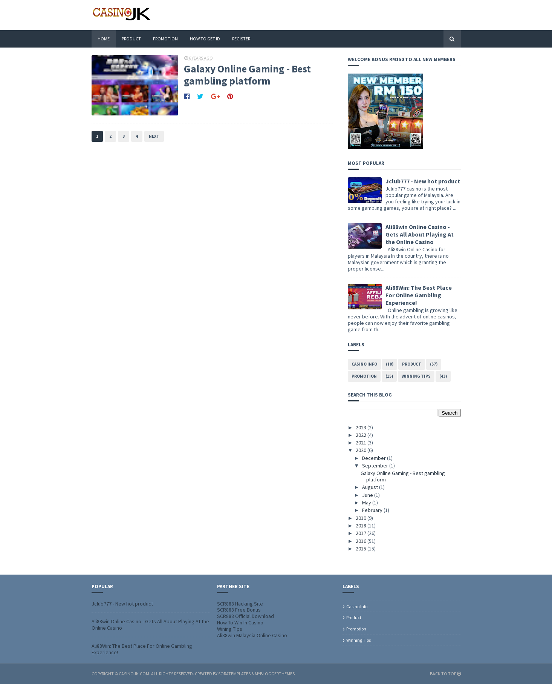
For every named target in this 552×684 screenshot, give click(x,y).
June (368, 495)
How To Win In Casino (240, 622)
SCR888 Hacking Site (240, 603)
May (367, 502)
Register (241, 39)
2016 (361, 541)
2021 (361, 442)
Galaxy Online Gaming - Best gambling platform (247, 75)
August (370, 487)
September (375, 465)
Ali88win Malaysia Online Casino (252, 635)
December (374, 458)
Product (131, 39)
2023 (361, 427)
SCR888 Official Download (245, 616)
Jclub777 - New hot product (422, 181)
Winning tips (416, 376)
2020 (361, 450)
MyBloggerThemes (275, 673)
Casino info (364, 364)
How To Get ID (205, 39)
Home (104, 39)
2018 (361, 525)
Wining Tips (229, 629)
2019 (361, 518)
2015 (361, 548)
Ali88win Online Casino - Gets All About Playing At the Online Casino (419, 234)
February (373, 510)
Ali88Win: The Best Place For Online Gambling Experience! (418, 295)
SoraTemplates (234, 673)
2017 (361, 533)
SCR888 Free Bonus (239, 609)
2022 (361, 435)
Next (154, 136)
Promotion (165, 39)
